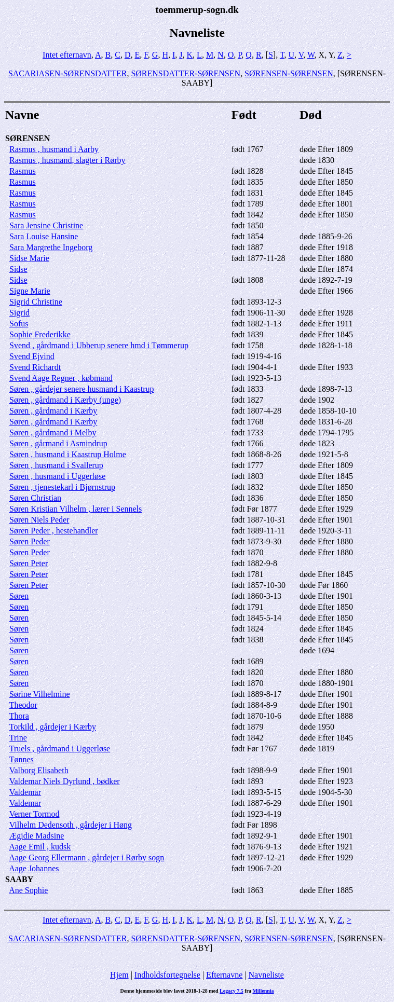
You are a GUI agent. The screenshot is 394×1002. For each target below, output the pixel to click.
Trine (18, 737)
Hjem (119, 974)
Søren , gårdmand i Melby (53, 432)
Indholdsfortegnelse (167, 974)
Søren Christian (35, 497)
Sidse (18, 269)
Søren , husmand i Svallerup (56, 465)
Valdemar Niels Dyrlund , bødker (64, 781)
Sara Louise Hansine (43, 236)
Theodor (23, 705)
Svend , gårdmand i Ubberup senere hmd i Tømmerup (98, 345)
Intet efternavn (67, 54)
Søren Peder (29, 541)
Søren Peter (28, 563)
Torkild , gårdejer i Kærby (52, 726)
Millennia (263, 991)
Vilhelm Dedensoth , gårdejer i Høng (70, 824)
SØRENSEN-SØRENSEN (288, 73)
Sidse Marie (29, 258)
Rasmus (22, 171)
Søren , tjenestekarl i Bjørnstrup (62, 487)
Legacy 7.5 (231, 991)
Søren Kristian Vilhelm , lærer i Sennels (75, 508)
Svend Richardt (35, 367)
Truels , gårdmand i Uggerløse (60, 748)
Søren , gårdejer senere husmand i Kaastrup (81, 389)
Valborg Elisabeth (39, 770)
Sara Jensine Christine (46, 225)
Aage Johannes (34, 868)
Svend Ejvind (32, 356)
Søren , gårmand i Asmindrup (58, 443)
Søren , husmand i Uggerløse (57, 476)
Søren (19, 596)
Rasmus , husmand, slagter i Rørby (67, 160)
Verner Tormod (34, 813)
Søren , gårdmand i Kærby (53, 410)
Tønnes (21, 759)
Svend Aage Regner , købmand (61, 378)
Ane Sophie (28, 890)
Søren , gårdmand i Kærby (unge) (65, 399)
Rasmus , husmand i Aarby (54, 149)
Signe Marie (29, 290)
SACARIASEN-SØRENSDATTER (67, 73)
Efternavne (224, 974)
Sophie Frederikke (40, 334)
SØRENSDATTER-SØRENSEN (185, 73)
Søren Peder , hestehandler (53, 530)
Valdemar (25, 792)
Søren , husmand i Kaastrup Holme (67, 454)
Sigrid (19, 312)
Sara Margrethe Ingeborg (50, 247)
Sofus (18, 323)
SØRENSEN (27, 138)
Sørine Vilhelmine (39, 694)
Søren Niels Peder (39, 519)
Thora (19, 715)
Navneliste (266, 974)
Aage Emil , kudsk (40, 846)
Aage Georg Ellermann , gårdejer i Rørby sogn (86, 857)
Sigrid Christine (35, 301)
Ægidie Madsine (36, 835)
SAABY (19, 879)
